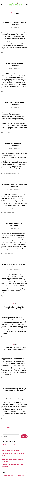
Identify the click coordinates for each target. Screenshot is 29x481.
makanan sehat (13, 91)
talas (7, 52)
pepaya (20, 377)
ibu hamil (5, 418)
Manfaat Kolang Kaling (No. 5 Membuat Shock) (14, 308)
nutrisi (6, 296)
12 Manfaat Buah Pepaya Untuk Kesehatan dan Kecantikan (14, 349)
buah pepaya (8, 377)
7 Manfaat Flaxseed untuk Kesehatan (14, 103)
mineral (12, 337)
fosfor (5, 337)
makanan (8, 91)
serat (4, 52)
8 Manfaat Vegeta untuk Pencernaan (14, 224)
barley (5, 91)
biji (4, 212)
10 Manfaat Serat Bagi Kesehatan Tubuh (14, 265)
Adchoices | (4, 475)
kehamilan (9, 418)
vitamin (14, 296)
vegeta (11, 253)
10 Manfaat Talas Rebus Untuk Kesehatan (14, 23)
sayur (9, 296)
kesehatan (14, 418)
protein (15, 337)
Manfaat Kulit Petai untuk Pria (10, 450)
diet (5, 212)
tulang (26, 377)
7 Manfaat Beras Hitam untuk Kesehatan (14, 144)
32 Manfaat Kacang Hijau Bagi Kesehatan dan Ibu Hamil (14, 390)
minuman (5, 253)
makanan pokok (14, 173)
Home (13, 59)
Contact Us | (15, 475)
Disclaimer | (9, 475)
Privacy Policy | (21, 475)
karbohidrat (8, 173)
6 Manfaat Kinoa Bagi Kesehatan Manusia (14, 185)
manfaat (16, 377)
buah (4, 377)
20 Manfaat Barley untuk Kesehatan (14, 64)
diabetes (13, 377)
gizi (4, 296)
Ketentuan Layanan (5, 477)
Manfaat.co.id (8, 472)
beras (5, 173)
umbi (9, 52)
